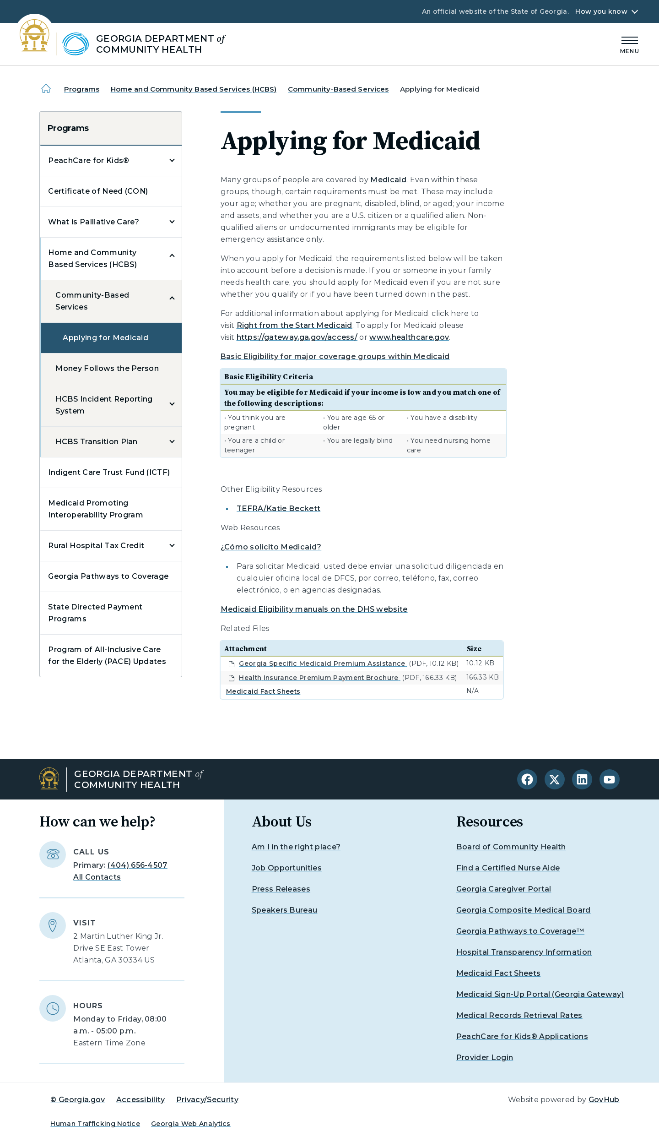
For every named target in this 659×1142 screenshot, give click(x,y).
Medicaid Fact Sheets (263, 691)
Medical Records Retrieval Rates (519, 1015)
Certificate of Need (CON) (98, 191)
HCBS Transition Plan (96, 441)
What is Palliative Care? (93, 222)
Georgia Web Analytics (191, 1124)
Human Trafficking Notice (95, 1124)
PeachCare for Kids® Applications (522, 1036)
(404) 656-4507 (137, 865)
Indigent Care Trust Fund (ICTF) (109, 472)
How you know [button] (601, 11)
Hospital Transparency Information (524, 952)
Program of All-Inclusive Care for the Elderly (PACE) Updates (107, 655)
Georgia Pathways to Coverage (108, 576)
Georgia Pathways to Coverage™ (520, 931)
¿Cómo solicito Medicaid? (271, 547)
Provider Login (484, 1057)
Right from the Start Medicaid (294, 325)
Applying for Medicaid (105, 337)
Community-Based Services (338, 89)
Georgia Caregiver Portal (503, 889)
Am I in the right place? (296, 847)
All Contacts (97, 877)
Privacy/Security (207, 1099)
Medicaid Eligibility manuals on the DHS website (314, 609)
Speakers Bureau (285, 910)
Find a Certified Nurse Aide (508, 868)
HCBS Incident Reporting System (103, 405)
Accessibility (140, 1099)
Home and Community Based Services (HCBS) (194, 89)
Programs (81, 89)
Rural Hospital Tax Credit (96, 545)
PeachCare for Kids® (88, 160)
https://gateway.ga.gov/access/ (297, 337)
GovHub (604, 1099)
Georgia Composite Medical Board (523, 910)
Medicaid (388, 179)
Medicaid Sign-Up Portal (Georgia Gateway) (540, 994)
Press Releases (281, 889)
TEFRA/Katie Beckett (278, 508)
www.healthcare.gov (409, 337)
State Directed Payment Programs (95, 613)
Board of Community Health (511, 847)
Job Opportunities (287, 868)
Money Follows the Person (107, 368)
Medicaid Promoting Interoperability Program (95, 509)
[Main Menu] (629, 43)
